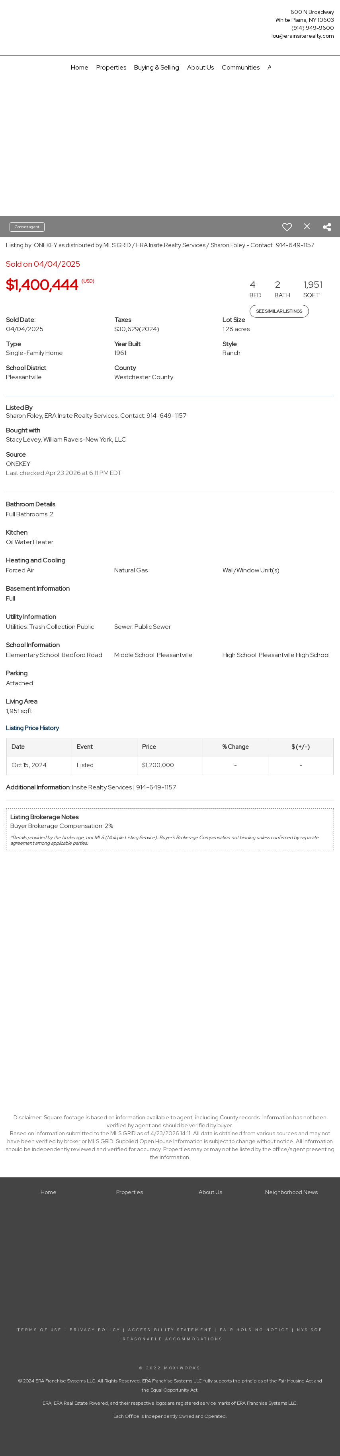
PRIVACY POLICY (95, 1330)
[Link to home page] (8, 14)
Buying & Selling (156, 67)
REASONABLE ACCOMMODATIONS (171, 1339)
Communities (241, 67)
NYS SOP (310, 1330)
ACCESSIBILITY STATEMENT (170, 1330)
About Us (200, 67)
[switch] (287, 227)
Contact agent (27, 226)
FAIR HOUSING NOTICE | (257, 1330)
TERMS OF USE (40, 1330)
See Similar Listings (279, 311)
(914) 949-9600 (312, 27)
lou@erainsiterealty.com (303, 35)
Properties (111, 67)
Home (79, 67)
